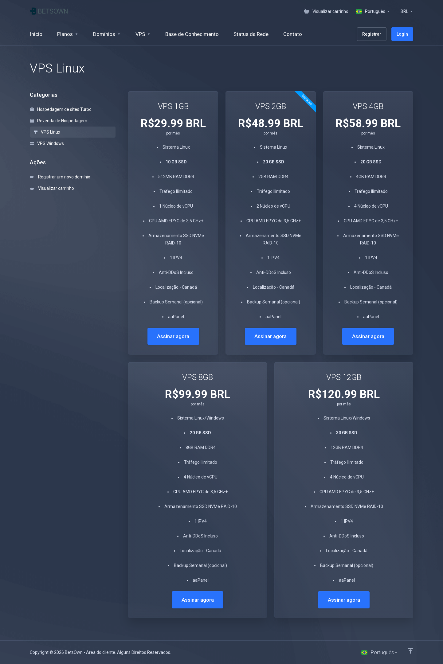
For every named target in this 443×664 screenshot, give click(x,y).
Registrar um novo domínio (60, 176)
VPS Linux (47, 132)
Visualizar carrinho (52, 188)
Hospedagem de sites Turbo (61, 109)
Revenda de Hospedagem (58, 120)
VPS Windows (47, 143)
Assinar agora (173, 336)
